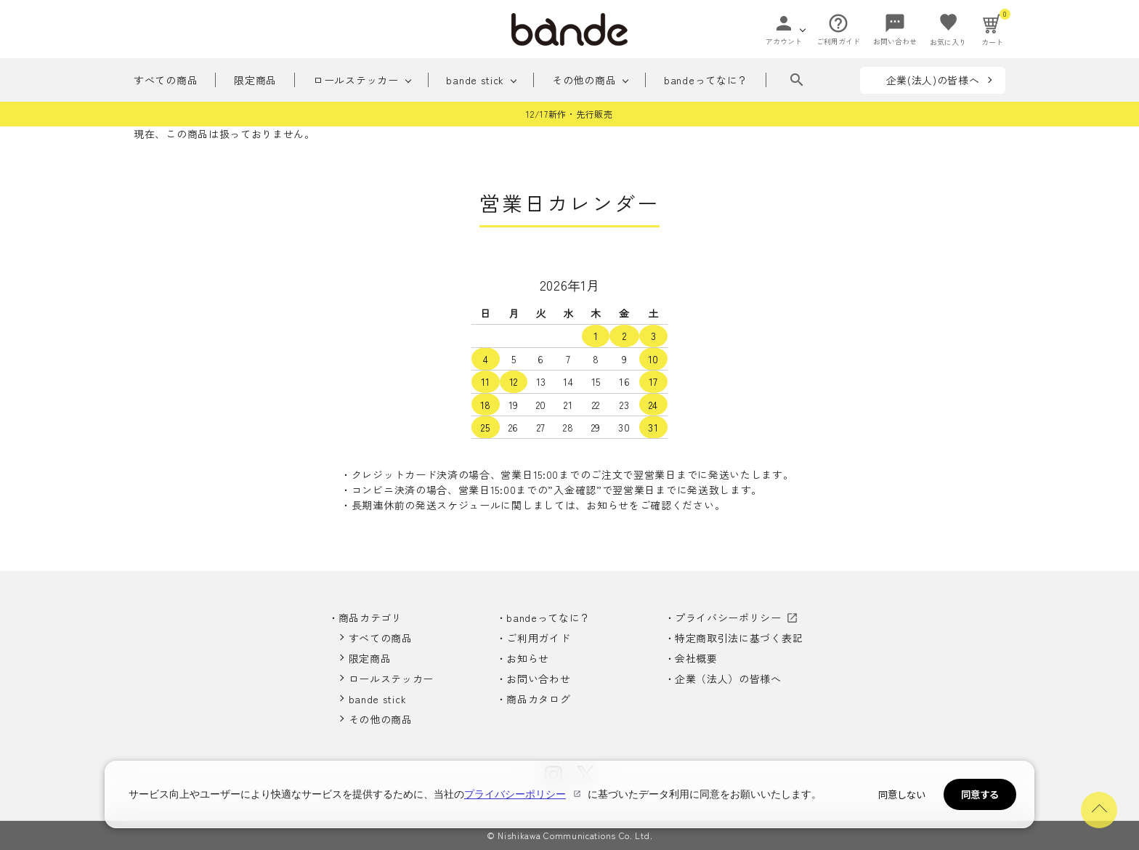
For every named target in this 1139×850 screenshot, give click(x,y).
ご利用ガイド (538, 638)
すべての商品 (166, 80)
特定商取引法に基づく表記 (739, 638)
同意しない (901, 794)
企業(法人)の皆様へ (933, 80)
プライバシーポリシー (728, 617)
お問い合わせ (538, 678)
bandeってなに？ (707, 80)
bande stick (476, 80)
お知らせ (527, 658)
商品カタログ (538, 699)
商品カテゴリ (370, 617)
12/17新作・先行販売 (569, 114)
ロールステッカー (356, 80)
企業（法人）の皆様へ (728, 678)
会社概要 (696, 658)
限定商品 (255, 80)
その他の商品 (584, 80)
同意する (980, 794)
